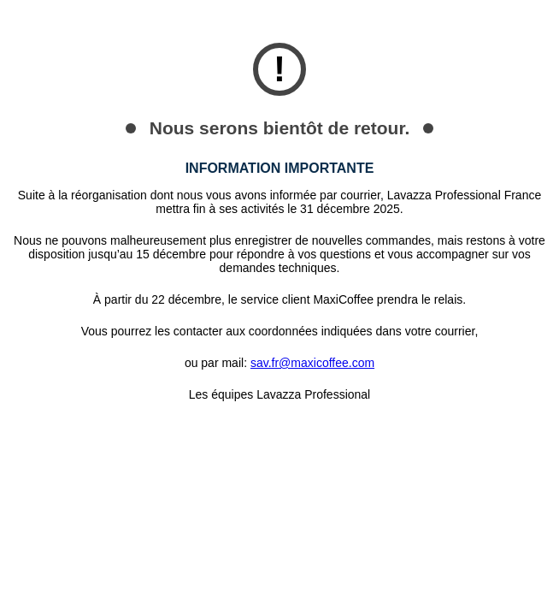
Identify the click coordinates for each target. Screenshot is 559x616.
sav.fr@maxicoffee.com (312, 363)
